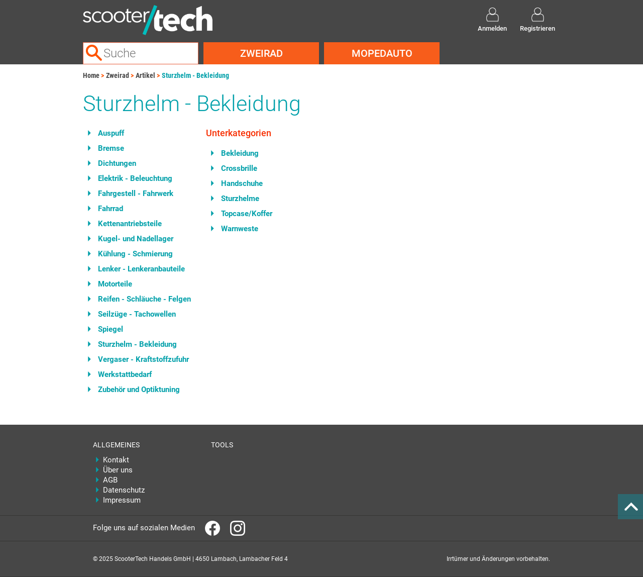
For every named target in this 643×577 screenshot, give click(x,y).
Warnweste (239, 228)
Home (91, 75)
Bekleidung (240, 153)
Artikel (145, 75)
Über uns (118, 469)
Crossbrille (239, 168)
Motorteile (115, 283)
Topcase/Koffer (246, 213)
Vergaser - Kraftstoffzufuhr (143, 359)
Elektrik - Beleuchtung (135, 178)
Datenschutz (124, 490)
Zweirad (261, 53)
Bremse (111, 148)
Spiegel (110, 329)
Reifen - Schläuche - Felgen (144, 299)
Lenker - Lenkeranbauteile (141, 268)
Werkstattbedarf (125, 374)
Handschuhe (242, 183)
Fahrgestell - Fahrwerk (135, 193)
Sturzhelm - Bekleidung (195, 75)
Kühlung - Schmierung (135, 253)
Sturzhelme (240, 198)
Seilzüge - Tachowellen (137, 314)
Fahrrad (110, 208)
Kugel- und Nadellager (135, 238)
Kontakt (116, 459)
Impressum (122, 500)
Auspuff (111, 133)
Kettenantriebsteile (130, 223)
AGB (110, 480)
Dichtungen (117, 163)
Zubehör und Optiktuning (139, 389)
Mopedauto (382, 53)
